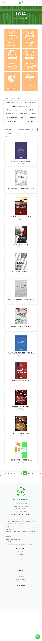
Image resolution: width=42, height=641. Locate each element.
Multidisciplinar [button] (12, 121)
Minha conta (21, 576)
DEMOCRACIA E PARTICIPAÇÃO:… (21, 217)
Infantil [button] (33, 114)
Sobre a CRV (21, 551)
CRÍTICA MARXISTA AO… (21, 380)
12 (29, 473)
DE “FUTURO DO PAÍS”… (21, 244)
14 (36, 473)
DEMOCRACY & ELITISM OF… (21, 161)
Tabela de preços (21, 582)
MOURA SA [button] (31, 117)
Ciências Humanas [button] (12, 110)
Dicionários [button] (23, 114)
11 (25, 473)
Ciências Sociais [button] (30, 110)
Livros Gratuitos (30, 121)
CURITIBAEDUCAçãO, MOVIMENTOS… (21, 299)
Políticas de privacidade (21, 557)
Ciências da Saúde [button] (29, 102)
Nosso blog (21, 554)
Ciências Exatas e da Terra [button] (20, 106)
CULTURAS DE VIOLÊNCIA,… (21, 326)
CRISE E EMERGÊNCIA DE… (21, 407)
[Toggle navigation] (3, 3)
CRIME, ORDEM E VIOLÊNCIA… (21, 460)
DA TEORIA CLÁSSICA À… (21, 271)
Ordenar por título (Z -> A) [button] (26, 129)
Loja (21, 574)
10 (21, 473)
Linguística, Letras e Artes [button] (14, 117)
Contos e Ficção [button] (10, 114)
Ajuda (21, 559)
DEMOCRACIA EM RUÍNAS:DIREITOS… (21, 188)
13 (32, 473)
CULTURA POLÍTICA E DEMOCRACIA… (21, 353)
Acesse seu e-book (21, 579)
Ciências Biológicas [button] (12, 102)
